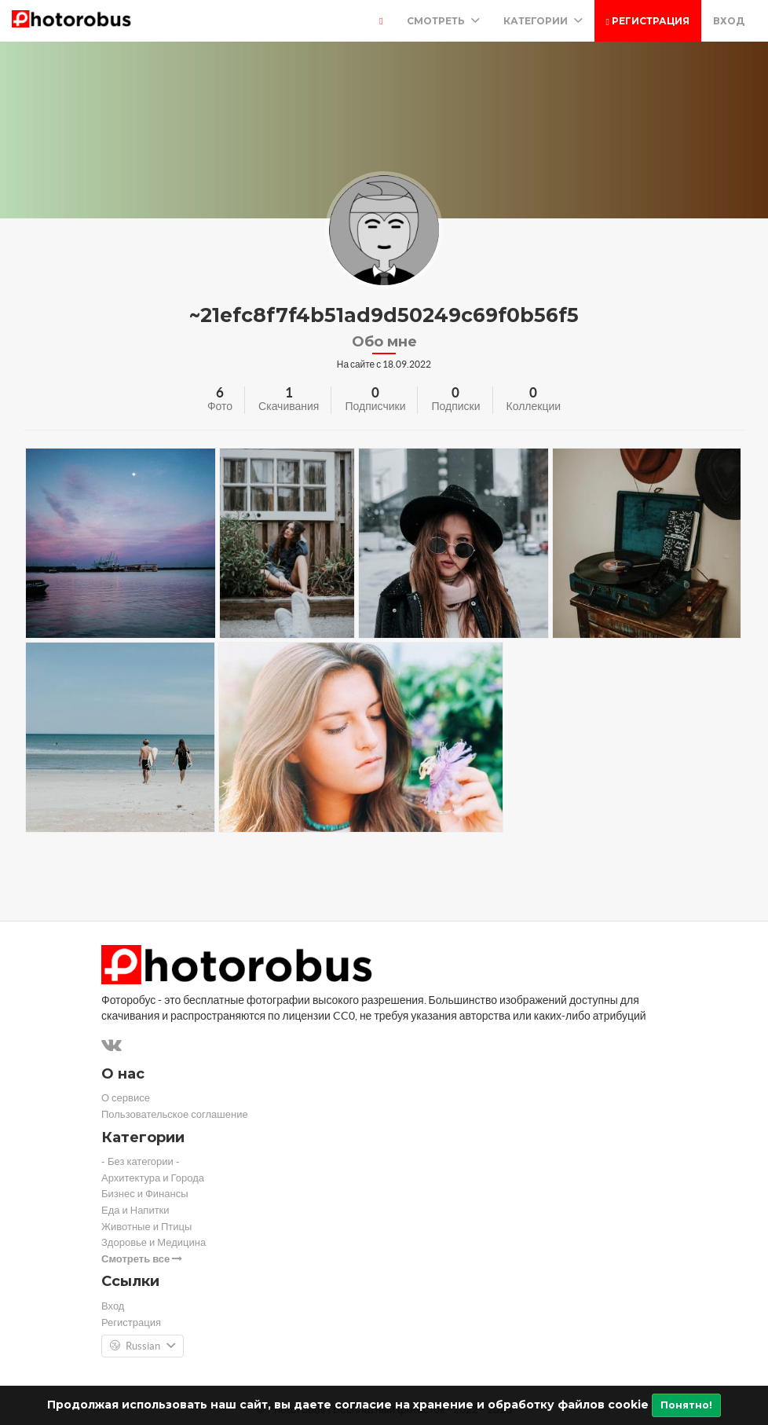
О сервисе (125, 1098)
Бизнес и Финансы (144, 1194)
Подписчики (375, 406)
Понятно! (686, 1405)
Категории (543, 21)
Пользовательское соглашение (174, 1114)
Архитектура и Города (152, 1178)
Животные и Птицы (146, 1227)
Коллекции (534, 406)
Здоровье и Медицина (153, 1242)
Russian (142, 1346)
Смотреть (443, 21)
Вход (728, 21)
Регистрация (647, 21)
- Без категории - (140, 1161)
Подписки (455, 406)
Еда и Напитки (135, 1210)
